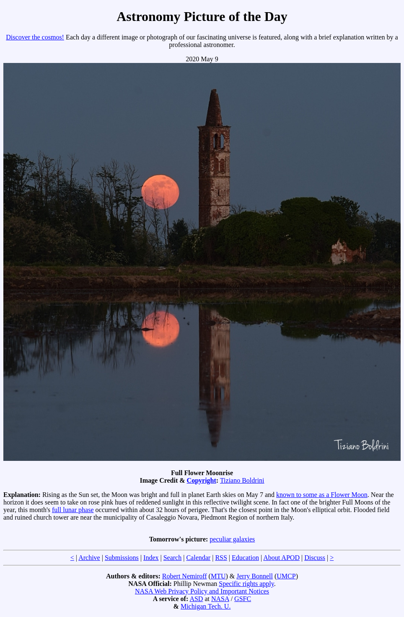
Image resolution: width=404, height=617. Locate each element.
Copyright (201, 480)
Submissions (122, 557)
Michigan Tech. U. (205, 606)
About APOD (281, 557)
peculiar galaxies (232, 539)
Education (245, 557)
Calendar (198, 557)
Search (172, 557)
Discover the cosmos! (35, 37)
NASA (220, 598)
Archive (89, 557)
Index (150, 557)
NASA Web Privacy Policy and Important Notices (202, 591)
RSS (221, 557)
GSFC (242, 598)
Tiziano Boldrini (242, 480)
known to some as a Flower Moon (322, 494)
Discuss (314, 557)
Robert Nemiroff (184, 576)
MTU (218, 576)
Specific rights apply (246, 583)
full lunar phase (73, 509)
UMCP (286, 576)
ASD (196, 598)
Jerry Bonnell (254, 576)
